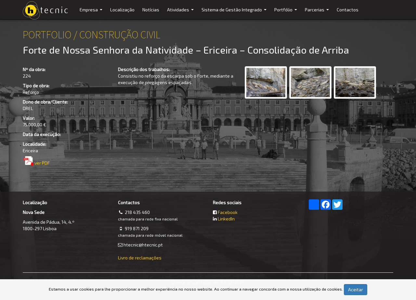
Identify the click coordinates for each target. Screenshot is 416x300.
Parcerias (318, 13)
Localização (122, 9)
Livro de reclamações (140, 257)
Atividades (181, 13)
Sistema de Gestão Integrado (235, 13)
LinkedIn (226, 218)
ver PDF (42, 163)
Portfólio (286, 13)
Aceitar (355, 289)
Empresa (92, 13)
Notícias (150, 9)
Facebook (228, 212)
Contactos (347, 9)
